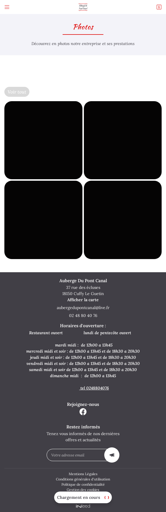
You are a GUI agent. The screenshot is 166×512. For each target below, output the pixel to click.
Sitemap (83, 494)
